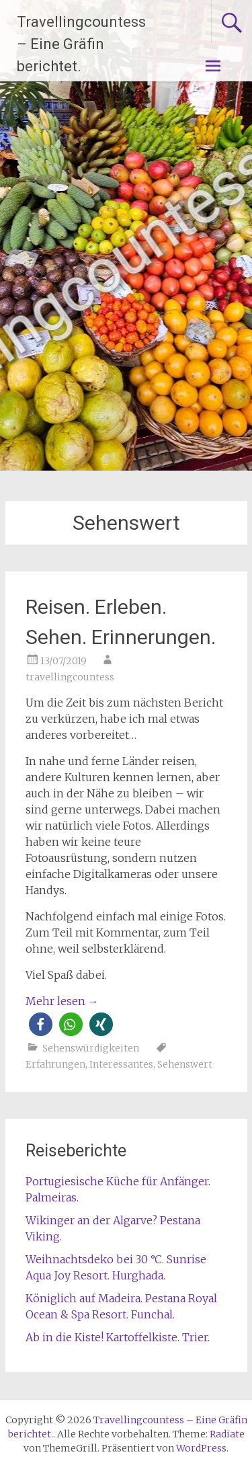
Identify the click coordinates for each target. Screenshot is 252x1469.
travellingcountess (70, 677)
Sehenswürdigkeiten (90, 1048)
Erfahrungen (55, 1064)
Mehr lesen (62, 1001)
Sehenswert (184, 1064)
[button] (40, 1024)
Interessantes (121, 1064)
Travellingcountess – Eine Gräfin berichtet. (81, 44)
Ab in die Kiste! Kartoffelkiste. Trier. (118, 1337)
